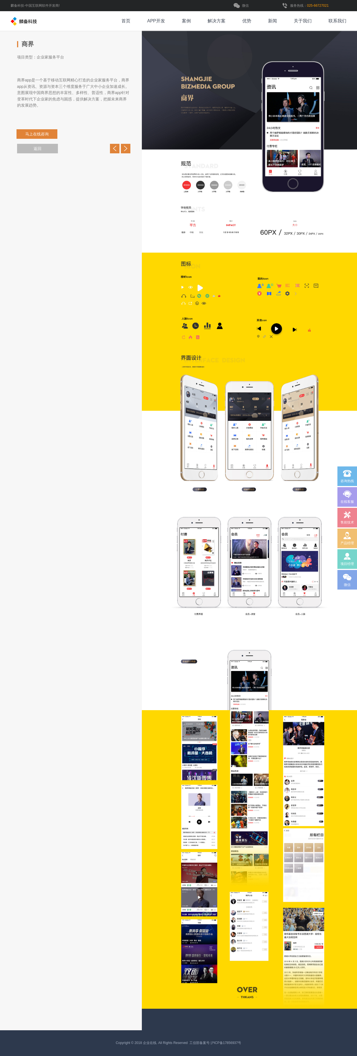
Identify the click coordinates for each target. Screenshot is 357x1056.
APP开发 (156, 20)
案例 (186, 20)
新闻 (272, 20)
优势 (246, 20)
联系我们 (337, 20)
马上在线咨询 (40, 134)
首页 (125, 20)
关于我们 (303, 20)
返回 (37, 148)
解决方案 (217, 20)
